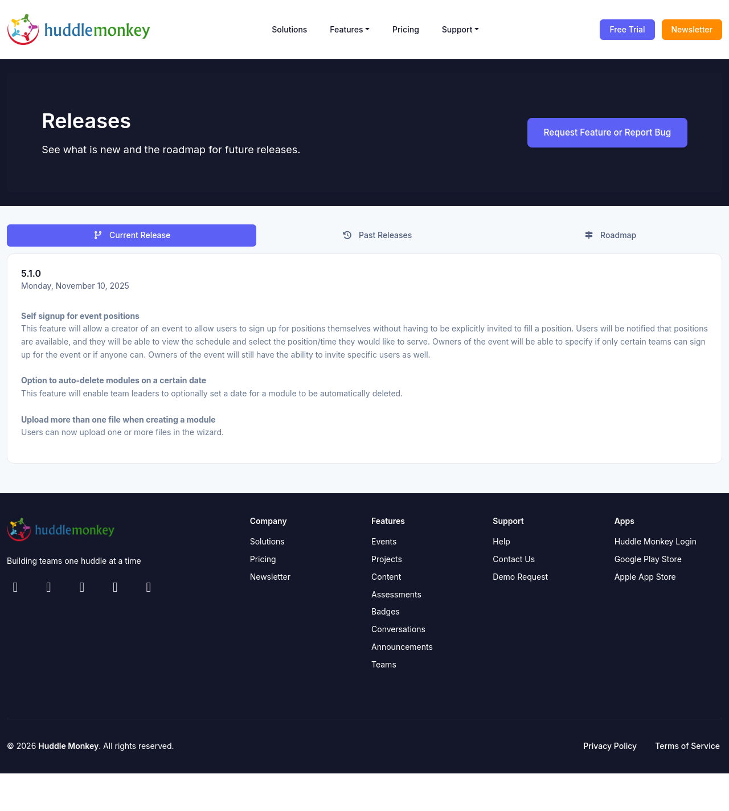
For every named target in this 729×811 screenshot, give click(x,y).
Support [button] (457, 29)
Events (383, 545)
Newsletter (691, 29)
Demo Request (520, 580)
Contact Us (514, 562)
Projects (386, 562)
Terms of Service (687, 749)
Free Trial (627, 29)
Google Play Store (648, 562)
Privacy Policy (610, 749)
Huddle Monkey (68, 749)
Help (501, 545)
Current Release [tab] (132, 238)
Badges (385, 615)
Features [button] (346, 29)
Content (386, 580)
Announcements (402, 650)
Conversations (398, 632)
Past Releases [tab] (377, 238)
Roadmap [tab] (610, 238)
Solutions (289, 29)
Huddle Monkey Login (656, 545)
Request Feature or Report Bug (600, 134)
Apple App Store (645, 580)
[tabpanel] (364, 362)
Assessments (396, 597)
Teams (383, 667)
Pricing (405, 29)
